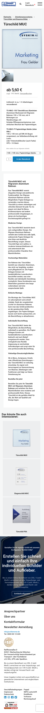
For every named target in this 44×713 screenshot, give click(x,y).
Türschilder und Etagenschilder (16, 19)
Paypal (26, 690)
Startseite (7, 17)
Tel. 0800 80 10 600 (12, 634)
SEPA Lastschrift (30, 692)
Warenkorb (29, 5)
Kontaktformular (14, 621)
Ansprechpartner (14, 611)
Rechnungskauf (30, 699)
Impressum (8, 692)
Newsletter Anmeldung (18, 627)
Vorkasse (27, 697)
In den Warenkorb (23, 159)
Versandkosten (26, 94)
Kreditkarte (28, 694)
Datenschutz (9, 694)
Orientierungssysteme (23, 17)
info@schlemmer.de (12, 632)
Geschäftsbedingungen (11, 690)
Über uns (9, 616)
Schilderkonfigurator (22, 594)
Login (27, 3)
